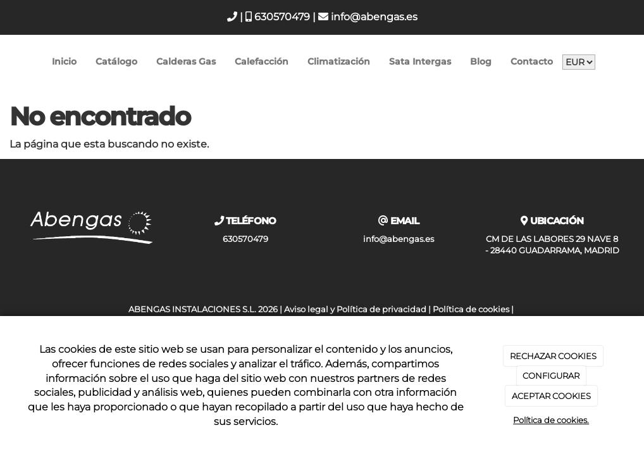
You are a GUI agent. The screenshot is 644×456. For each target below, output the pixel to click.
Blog (481, 61)
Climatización (338, 61)
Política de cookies (471, 309)
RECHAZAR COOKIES (553, 356)
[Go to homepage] (6, 62)
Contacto (532, 61)
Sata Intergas (420, 61)
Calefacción (261, 61)
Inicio (64, 61)
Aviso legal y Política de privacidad (355, 309)
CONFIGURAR (551, 375)
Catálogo (116, 61)
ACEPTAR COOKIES (551, 396)
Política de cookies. (551, 420)
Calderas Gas (186, 61)
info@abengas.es (368, 17)
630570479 (277, 17)
